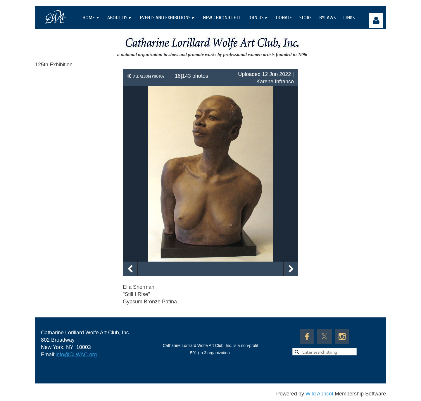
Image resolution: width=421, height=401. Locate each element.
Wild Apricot (319, 394)
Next (291, 269)
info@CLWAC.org (76, 354)
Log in (376, 20)
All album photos (148, 76)
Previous (130, 269)
